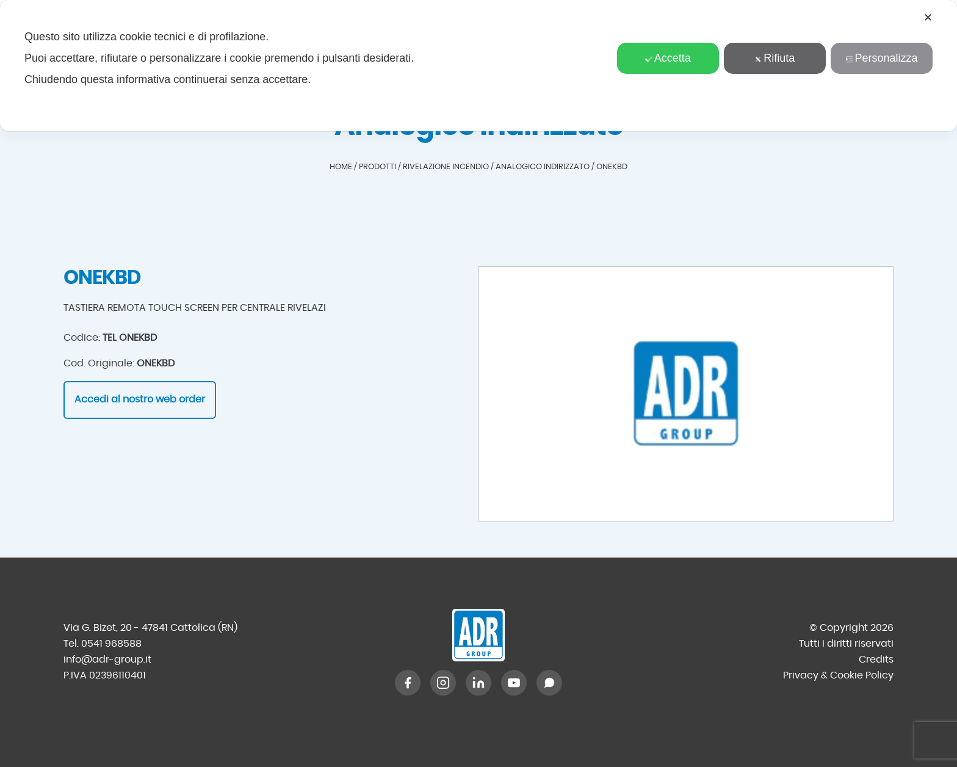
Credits (876, 659)
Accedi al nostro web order (139, 399)
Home (341, 167)
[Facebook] (408, 683)
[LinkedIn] (478, 683)
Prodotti (377, 167)
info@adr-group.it (107, 659)
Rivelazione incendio (446, 167)
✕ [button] (928, 18)
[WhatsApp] (549, 683)
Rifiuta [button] (774, 58)
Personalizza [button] (881, 58)
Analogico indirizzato (543, 167)
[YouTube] (514, 683)
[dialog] (478, 65)
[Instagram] (443, 683)
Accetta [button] (668, 58)
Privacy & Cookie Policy (838, 675)
